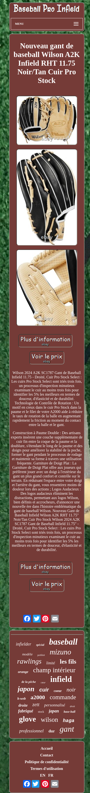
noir (71, 690)
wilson (49, 719)
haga (68, 720)
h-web (21, 698)
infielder (23, 644)
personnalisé (54, 705)
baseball (63, 642)
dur (51, 731)
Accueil (47, 748)
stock (41, 711)
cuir (44, 690)
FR (50, 775)
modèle (27, 654)
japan (54, 711)
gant (67, 728)
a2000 (37, 697)
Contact (46, 755)
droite (23, 705)
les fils (68, 661)
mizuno (60, 652)
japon (26, 689)
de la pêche (29, 682)
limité (50, 663)
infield (61, 679)
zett (35, 704)
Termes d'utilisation (46, 769)
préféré (41, 654)
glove (27, 719)
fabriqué (25, 711)
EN (42, 775)
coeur (58, 691)
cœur (43, 682)
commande (63, 697)
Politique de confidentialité (47, 762)
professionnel (31, 730)
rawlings (29, 661)
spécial (40, 645)
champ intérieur (54, 670)
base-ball (69, 711)
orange (23, 672)
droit (72, 706)
